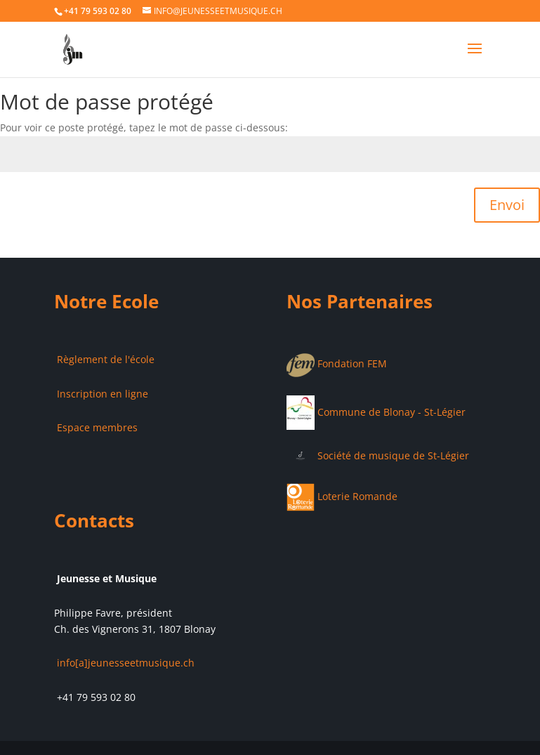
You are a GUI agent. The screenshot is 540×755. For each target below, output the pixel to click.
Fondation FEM (337, 363)
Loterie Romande (342, 496)
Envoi (507, 204)
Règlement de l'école (104, 359)
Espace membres (96, 427)
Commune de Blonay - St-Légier (376, 412)
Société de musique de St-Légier (378, 455)
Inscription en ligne (101, 393)
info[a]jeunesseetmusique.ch (124, 662)
